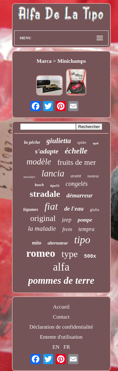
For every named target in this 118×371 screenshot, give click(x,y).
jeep (66, 220)
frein (67, 229)
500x (90, 256)
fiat (51, 206)
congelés (77, 183)
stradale (45, 194)
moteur (93, 176)
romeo (40, 253)
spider (82, 142)
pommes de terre (61, 280)
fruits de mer (76, 162)
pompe (85, 220)
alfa (61, 267)
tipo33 (54, 185)
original (43, 218)
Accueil (61, 307)
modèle (38, 161)
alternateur (58, 243)
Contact (61, 317)
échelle (76, 151)
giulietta (59, 141)
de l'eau (74, 208)
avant (75, 175)
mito (36, 242)
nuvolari (29, 177)
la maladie (42, 228)
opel (95, 143)
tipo (82, 239)
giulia (94, 209)
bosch (39, 185)
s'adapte (47, 151)
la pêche (32, 142)
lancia (53, 173)
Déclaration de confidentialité (61, 327)
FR (67, 347)
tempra (86, 229)
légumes (30, 209)
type (69, 254)
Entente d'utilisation (61, 337)
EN (55, 347)
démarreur (79, 195)
